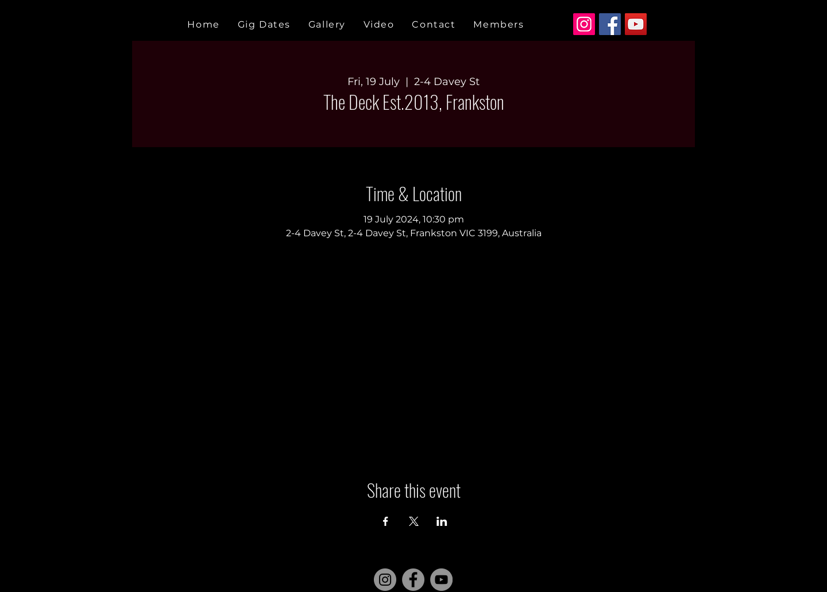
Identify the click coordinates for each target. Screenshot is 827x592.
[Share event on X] (413, 521)
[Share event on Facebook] (385, 521)
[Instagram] (584, 24)
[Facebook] (610, 24)
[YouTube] (636, 24)
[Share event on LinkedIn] (441, 521)
